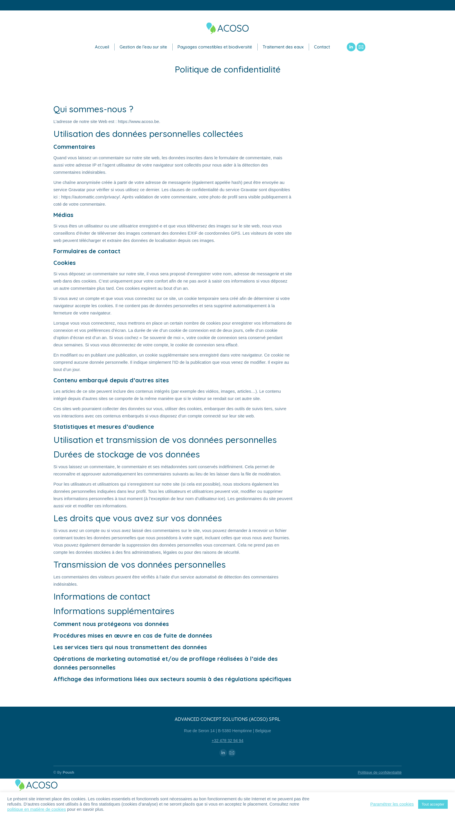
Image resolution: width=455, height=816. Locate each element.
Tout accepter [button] (433, 804)
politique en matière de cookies (36, 809)
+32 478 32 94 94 (227, 740)
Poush (68, 772)
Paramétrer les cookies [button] (392, 804)
